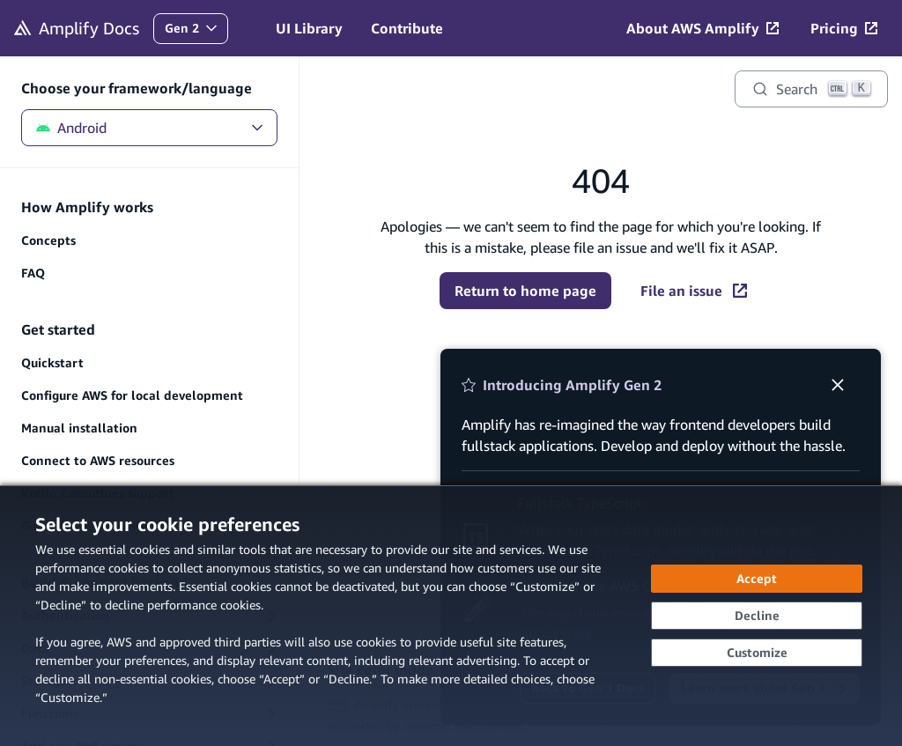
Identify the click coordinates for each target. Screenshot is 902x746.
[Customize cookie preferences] (756, 653)
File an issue (693, 290)
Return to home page (525, 290)
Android (149, 128)
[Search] (811, 88)
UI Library (309, 28)
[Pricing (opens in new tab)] (844, 28)
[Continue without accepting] (756, 616)
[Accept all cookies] (756, 579)
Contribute (407, 28)
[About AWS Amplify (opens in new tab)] (702, 28)
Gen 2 (196, 32)
